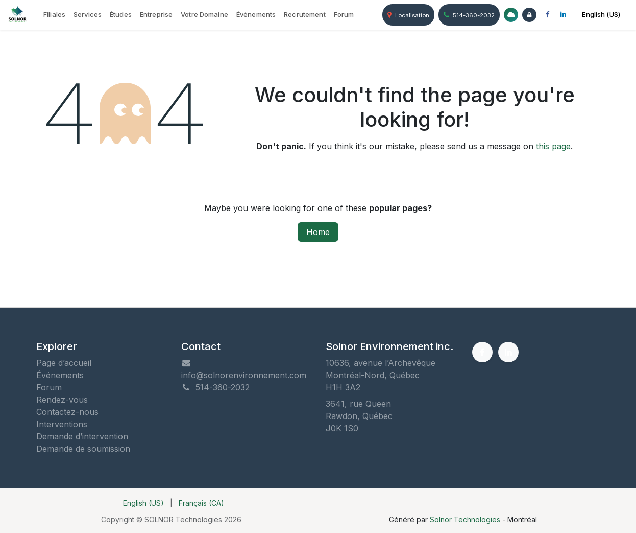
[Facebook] (547, 14)
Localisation (408, 15)
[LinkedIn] (563, 14)
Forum (49, 387)
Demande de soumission (83, 449)
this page (553, 146)
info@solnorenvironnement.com (243, 375)
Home (318, 232)
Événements (60, 375)
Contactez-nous (67, 412)
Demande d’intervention (82, 436)
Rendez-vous (62, 400)
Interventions (61, 424)
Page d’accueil (63, 363)
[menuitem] (54, 15)
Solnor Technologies (465, 519)
